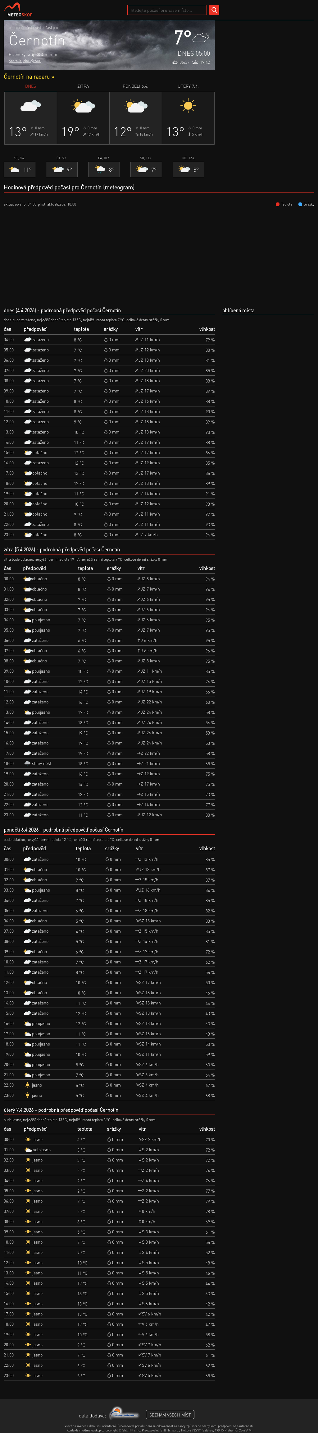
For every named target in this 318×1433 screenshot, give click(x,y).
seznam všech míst (170, 1414)
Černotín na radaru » (29, 76)
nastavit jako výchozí (25, 60)
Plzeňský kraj (21, 54)
